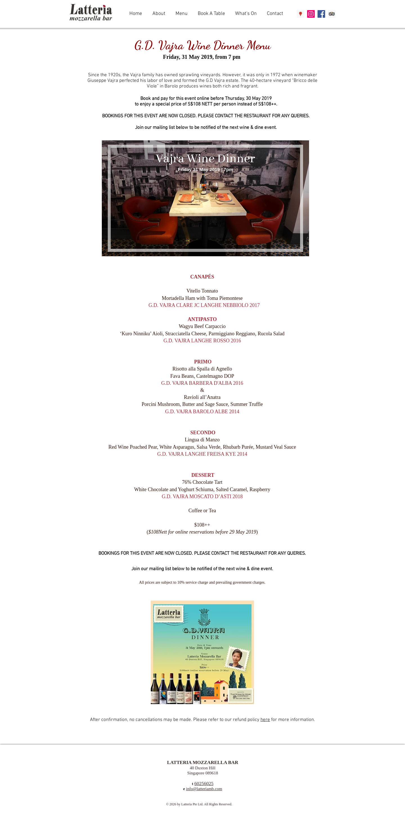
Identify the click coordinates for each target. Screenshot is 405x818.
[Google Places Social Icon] (300, 14)
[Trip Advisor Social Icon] (332, 14)
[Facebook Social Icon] (321, 14)
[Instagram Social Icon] (311, 14)
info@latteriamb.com (204, 788)
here (265, 720)
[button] (182, 14)
